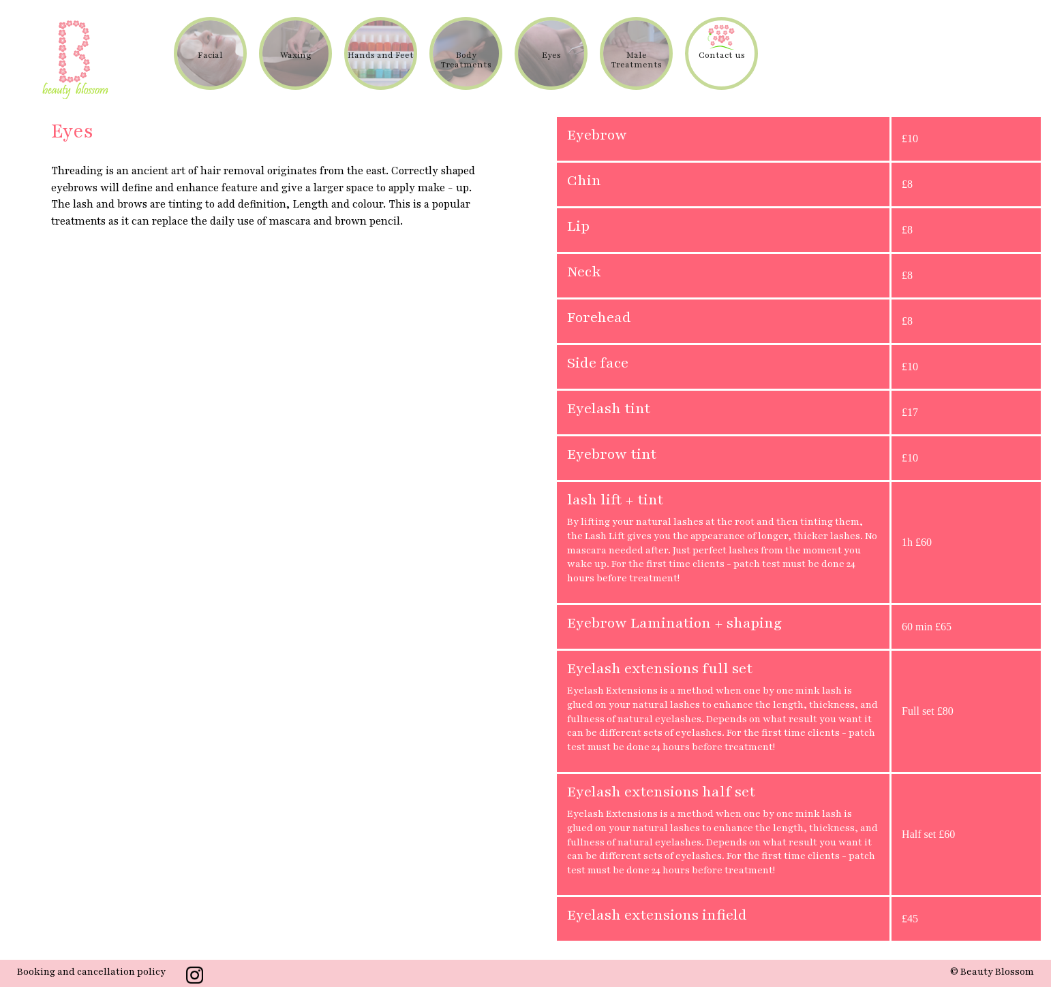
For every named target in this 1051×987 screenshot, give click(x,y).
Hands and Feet (381, 55)
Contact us (722, 55)
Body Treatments (466, 60)
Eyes (551, 55)
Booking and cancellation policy (91, 971)
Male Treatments (636, 60)
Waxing (295, 55)
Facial (210, 55)
